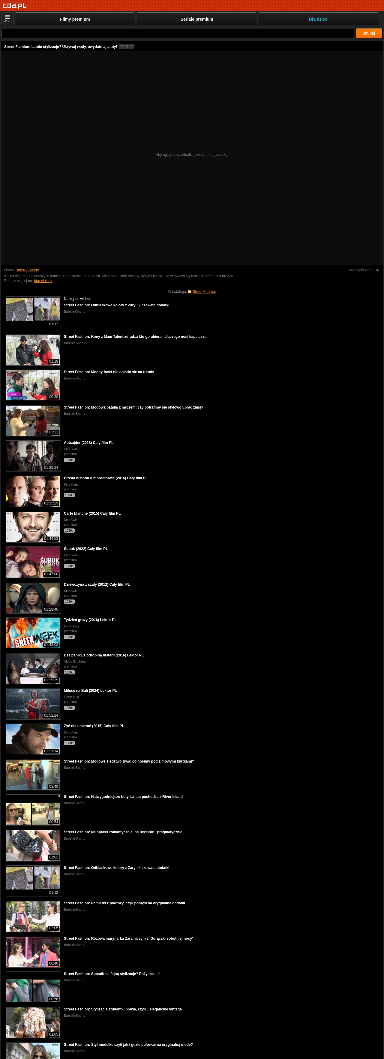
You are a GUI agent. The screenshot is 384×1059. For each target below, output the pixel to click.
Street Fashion (204, 292)
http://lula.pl (43, 281)
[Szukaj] (178, 33)
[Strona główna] (15, 6)
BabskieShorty (27, 270)
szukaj (369, 33)
